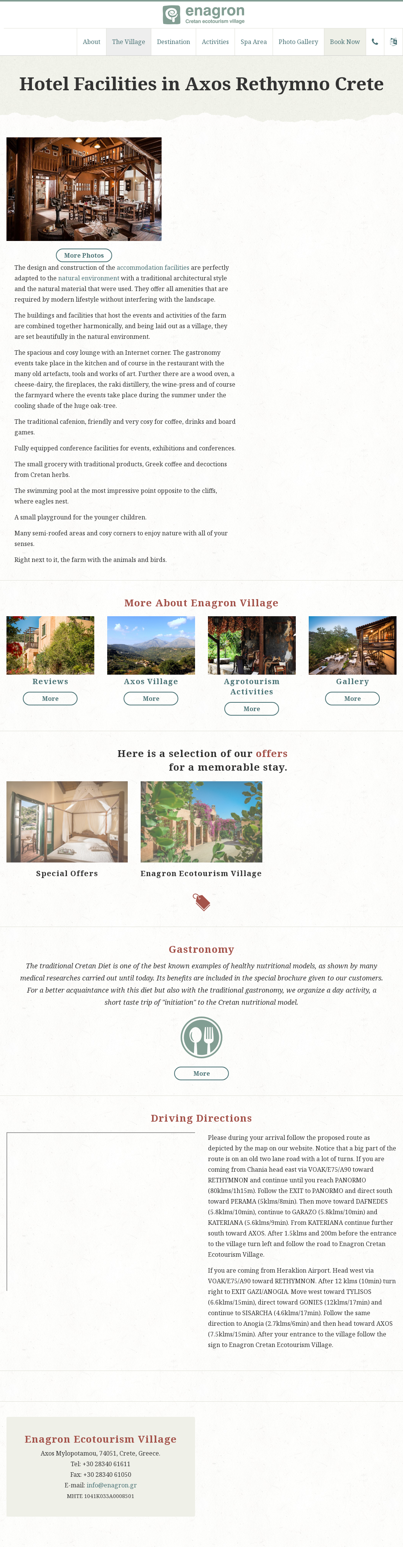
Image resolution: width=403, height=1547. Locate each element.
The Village (128, 42)
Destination (173, 42)
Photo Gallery (298, 42)
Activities (215, 42)
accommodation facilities (153, 267)
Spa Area (254, 42)
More (50, 698)
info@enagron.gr (112, 1485)
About (91, 42)
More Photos (84, 255)
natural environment (88, 278)
